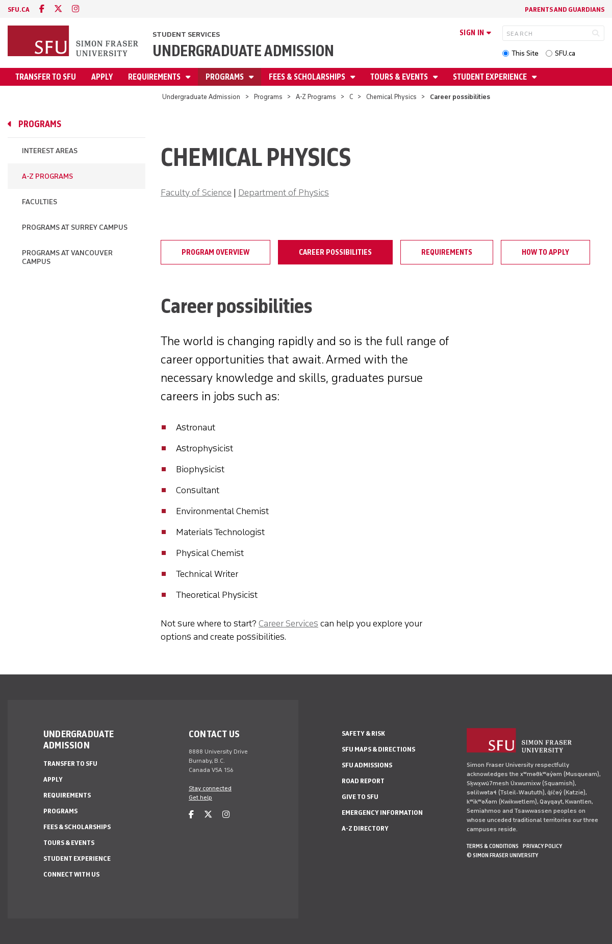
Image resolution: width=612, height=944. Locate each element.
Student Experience (490, 77)
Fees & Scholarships (308, 77)
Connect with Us (71, 874)
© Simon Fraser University (502, 855)
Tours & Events (399, 77)
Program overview (215, 252)
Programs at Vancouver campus (67, 257)
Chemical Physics (391, 97)
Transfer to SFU (45, 77)
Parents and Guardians (564, 9)
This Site (525, 53)
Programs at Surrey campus (75, 227)
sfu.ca (19, 9)
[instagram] (75, 9)
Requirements (155, 77)
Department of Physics (283, 192)
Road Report (363, 781)
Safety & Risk (363, 733)
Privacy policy (542, 846)
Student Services (186, 34)
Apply (102, 77)
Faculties (39, 202)
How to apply (545, 252)
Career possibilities (335, 252)
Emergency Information (382, 812)
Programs (225, 77)
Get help (200, 797)
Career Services (288, 623)
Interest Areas (50, 151)
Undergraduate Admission (243, 50)
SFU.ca (565, 53)
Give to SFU (360, 796)
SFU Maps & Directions (378, 749)
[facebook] (41, 9)
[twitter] (58, 9)
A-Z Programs (316, 97)
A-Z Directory (365, 828)
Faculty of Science (196, 192)
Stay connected (210, 788)
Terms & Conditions (493, 846)
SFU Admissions (367, 765)
